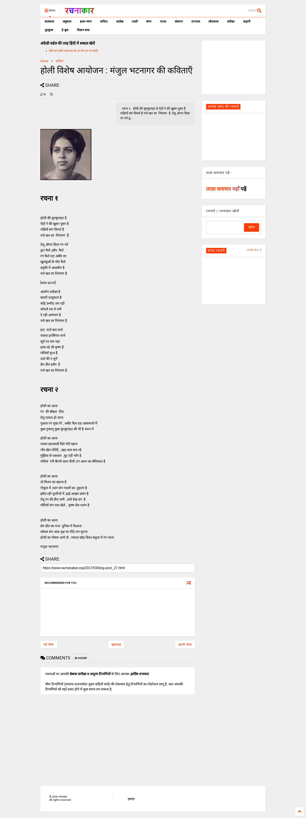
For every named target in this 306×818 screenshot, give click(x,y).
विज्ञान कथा (83, 30)
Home (44, 61)
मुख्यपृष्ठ (116, 644)
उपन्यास (195, 21)
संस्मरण (179, 21)
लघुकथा (67, 21)
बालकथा (49, 21)
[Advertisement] (234, 67)
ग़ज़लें (134, 21)
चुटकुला (49, 30)
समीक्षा (231, 21)
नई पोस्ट (49, 644)
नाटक (163, 21)
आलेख (119, 21)
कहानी (246, 21)
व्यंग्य (148, 21)
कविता (104, 21)
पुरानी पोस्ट (185, 644)
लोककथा (213, 21)
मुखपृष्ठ (131, 798)
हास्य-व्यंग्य (86, 21)
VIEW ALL (254, 250)
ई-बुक (65, 30)
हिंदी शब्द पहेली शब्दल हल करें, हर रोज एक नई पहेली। (73, 50)
